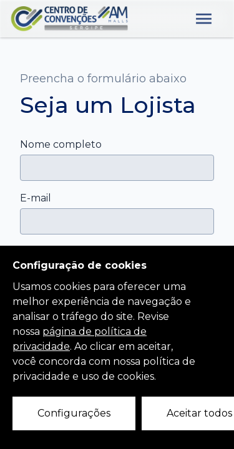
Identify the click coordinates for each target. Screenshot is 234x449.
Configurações (73, 413)
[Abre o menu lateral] (203, 18)
